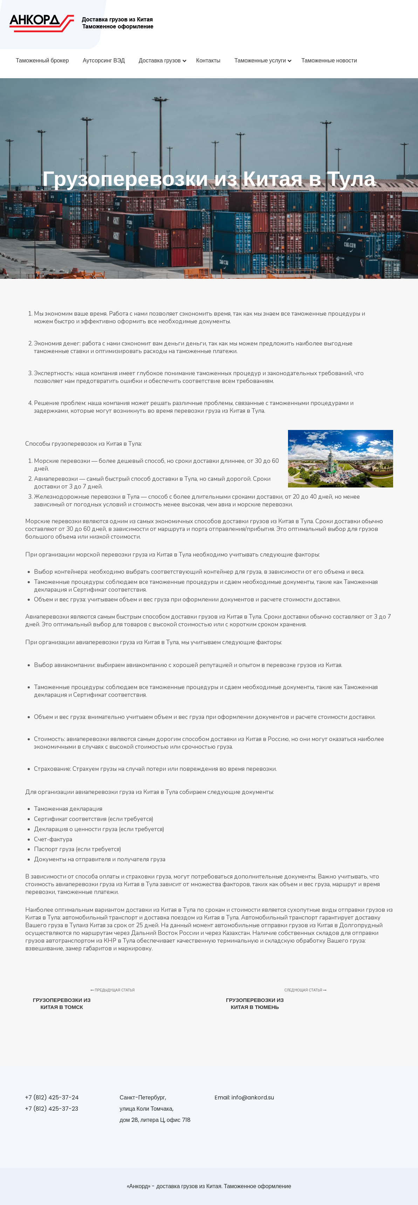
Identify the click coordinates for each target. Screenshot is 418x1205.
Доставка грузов (160, 60)
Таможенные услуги (260, 60)
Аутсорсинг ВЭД (104, 60)
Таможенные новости (329, 60)
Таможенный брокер (42, 60)
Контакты (208, 60)
